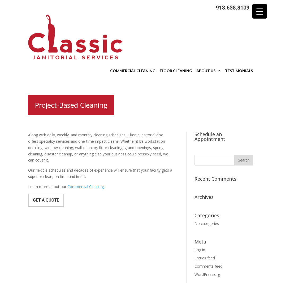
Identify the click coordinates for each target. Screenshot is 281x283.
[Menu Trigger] (259, 11)
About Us (205, 36)
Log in (199, 215)
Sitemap (130, 279)
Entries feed (204, 223)
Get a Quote (46, 165)
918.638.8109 (232, 8)
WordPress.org (207, 240)
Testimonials (239, 36)
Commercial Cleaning (132, 36)
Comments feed (208, 231)
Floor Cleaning (176, 36)
